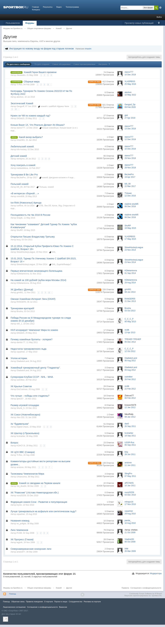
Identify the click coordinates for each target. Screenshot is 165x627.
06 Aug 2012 (130, 360)
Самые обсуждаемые (61, 64)
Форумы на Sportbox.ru (13, 588)
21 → (49, 85)
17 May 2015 (130, 239)
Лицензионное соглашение (14, 607)
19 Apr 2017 (130, 177)
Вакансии (63, 607)
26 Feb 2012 (130, 379)
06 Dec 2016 (130, 206)
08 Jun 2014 (130, 292)
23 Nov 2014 (130, 250)
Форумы (29, 23)
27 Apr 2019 (130, 118)
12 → (50, 293)
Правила (125, 588)
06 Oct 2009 (130, 542)
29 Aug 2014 (130, 282)
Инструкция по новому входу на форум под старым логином (41, 48)
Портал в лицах (60, 602)
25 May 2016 (130, 84)
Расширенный (160, 7)
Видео (59, 7)
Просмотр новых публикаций (139, 23)
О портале (48, 602)
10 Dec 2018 (130, 75)
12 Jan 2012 (130, 407)
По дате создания (42, 64)
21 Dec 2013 (130, 301)
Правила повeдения (34, 602)
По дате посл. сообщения (18, 64)
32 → (17, 109)
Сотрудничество (75, 602)
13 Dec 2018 (130, 129)
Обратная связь (18, 602)
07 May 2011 (130, 476)
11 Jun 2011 (130, 465)
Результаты (47, 7)
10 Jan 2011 (130, 485)
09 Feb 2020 (130, 107)
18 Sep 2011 (130, 436)
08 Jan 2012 (130, 417)
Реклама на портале (92, 602)
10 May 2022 (130, 95)
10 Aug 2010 (130, 523)
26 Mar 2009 (130, 551)
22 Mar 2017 (130, 186)
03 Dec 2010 (130, 495)
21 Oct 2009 (130, 532)
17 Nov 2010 (130, 504)
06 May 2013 (130, 321)
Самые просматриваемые (85, 64)
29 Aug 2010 (130, 514)
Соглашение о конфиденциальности (146, 588)
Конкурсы (36, 10)
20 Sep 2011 (130, 426)
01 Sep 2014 (130, 273)
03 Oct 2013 (130, 311)
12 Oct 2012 (130, 351)
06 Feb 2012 (130, 398)
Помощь (12, 594)
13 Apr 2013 (130, 332)
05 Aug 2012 (130, 370)
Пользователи (13, 23)
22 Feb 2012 (130, 389)
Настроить (105, 64)
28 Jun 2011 (130, 454)
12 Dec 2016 (130, 196)
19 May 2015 (130, 228)
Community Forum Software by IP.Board (145, 594)
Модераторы (156, 573)
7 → (50, 467)
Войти (159, 17)
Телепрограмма (72, 7)
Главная (35, 7)
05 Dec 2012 (130, 342)
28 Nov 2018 (130, 167)
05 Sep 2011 (130, 445)
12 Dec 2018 (130, 139)
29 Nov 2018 (130, 158)
